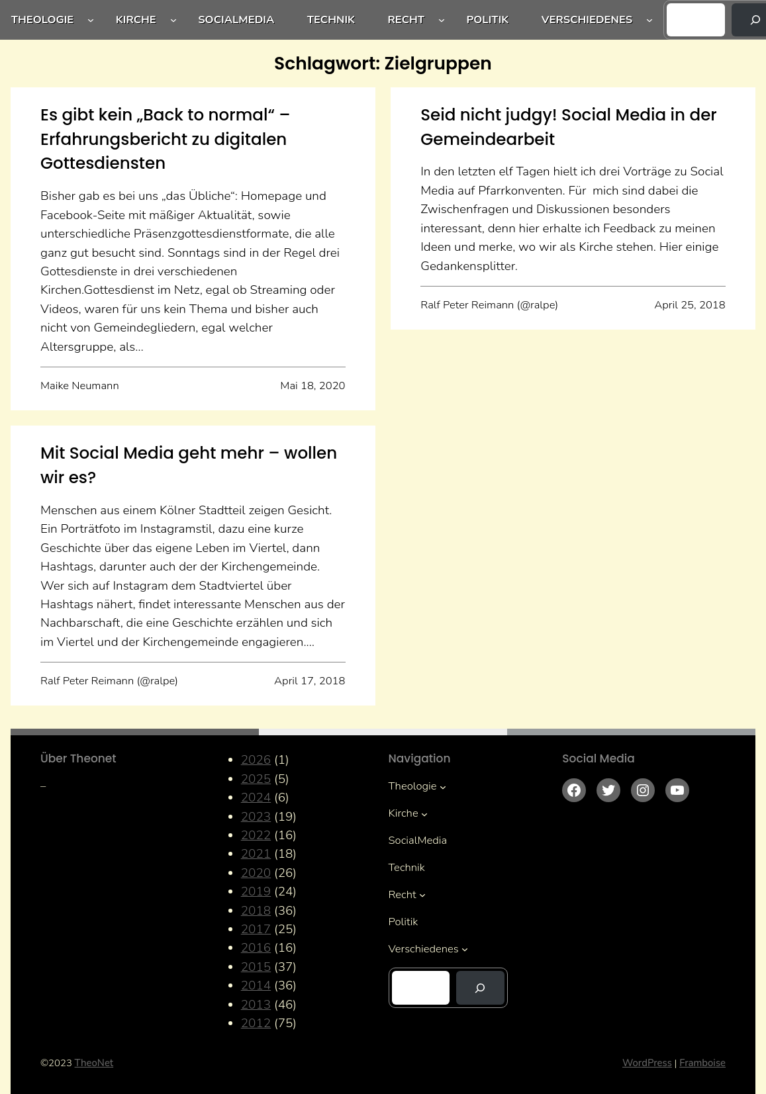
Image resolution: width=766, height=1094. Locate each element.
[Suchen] (480, 987)
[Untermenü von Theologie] (90, 20)
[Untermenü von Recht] (441, 20)
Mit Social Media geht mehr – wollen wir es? (188, 465)
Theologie (42, 19)
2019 (256, 891)
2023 (256, 816)
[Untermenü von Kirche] (173, 20)
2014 (256, 985)
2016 (256, 947)
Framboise (702, 1063)
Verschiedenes (587, 19)
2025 (256, 779)
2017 (256, 929)
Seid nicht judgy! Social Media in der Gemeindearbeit (568, 127)
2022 (256, 835)
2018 (256, 910)
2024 (256, 797)
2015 (256, 967)
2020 (256, 873)
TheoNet (94, 1063)
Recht (405, 19)
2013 (256, 1004)
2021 (256, 853)
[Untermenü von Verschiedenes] (649, 20)
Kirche (136, 19)
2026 (256, 759)
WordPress (647, 1063)
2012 (256, 1023)
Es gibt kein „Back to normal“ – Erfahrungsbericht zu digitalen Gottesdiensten (165, 139)
